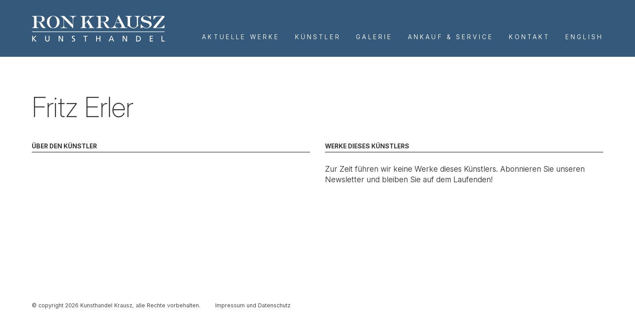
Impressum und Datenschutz (253, 305)
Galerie (374, 37)
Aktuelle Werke (241, 37)
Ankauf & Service (450, 37)
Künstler (318, 37)
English (584, 37)
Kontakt (529, 37)
